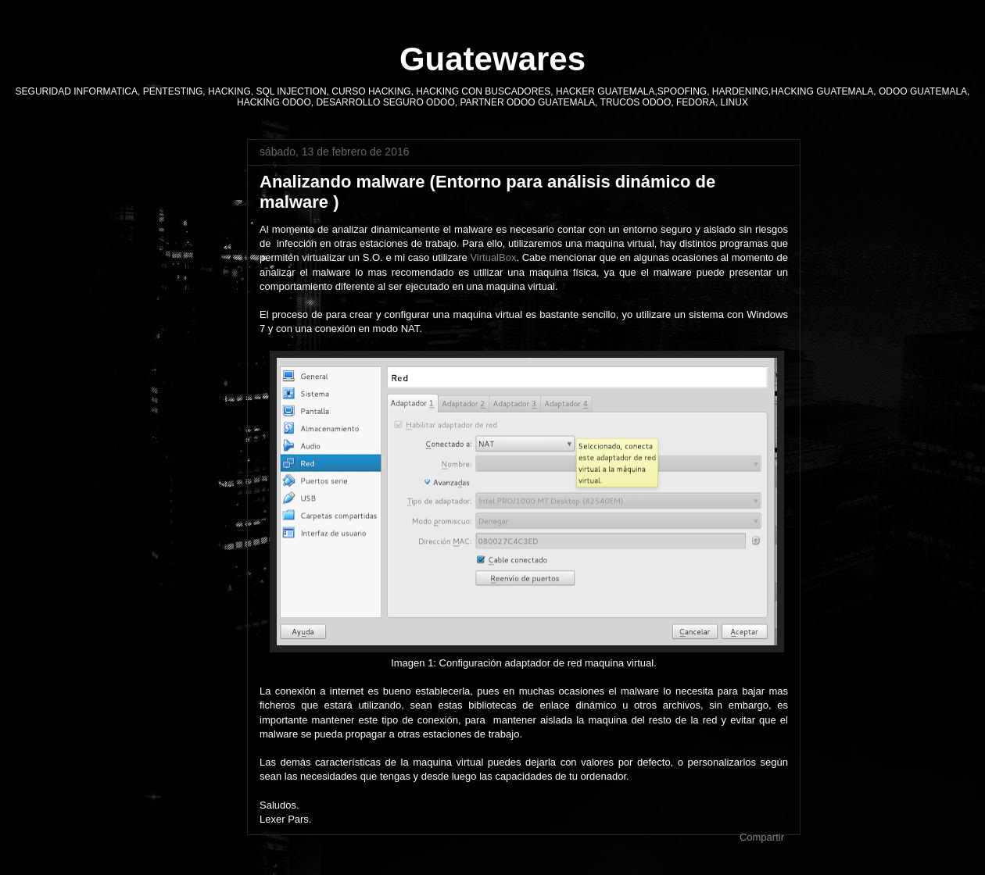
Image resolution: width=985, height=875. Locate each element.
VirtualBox (493, 257)
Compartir (762, 837)
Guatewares (492, 59)
